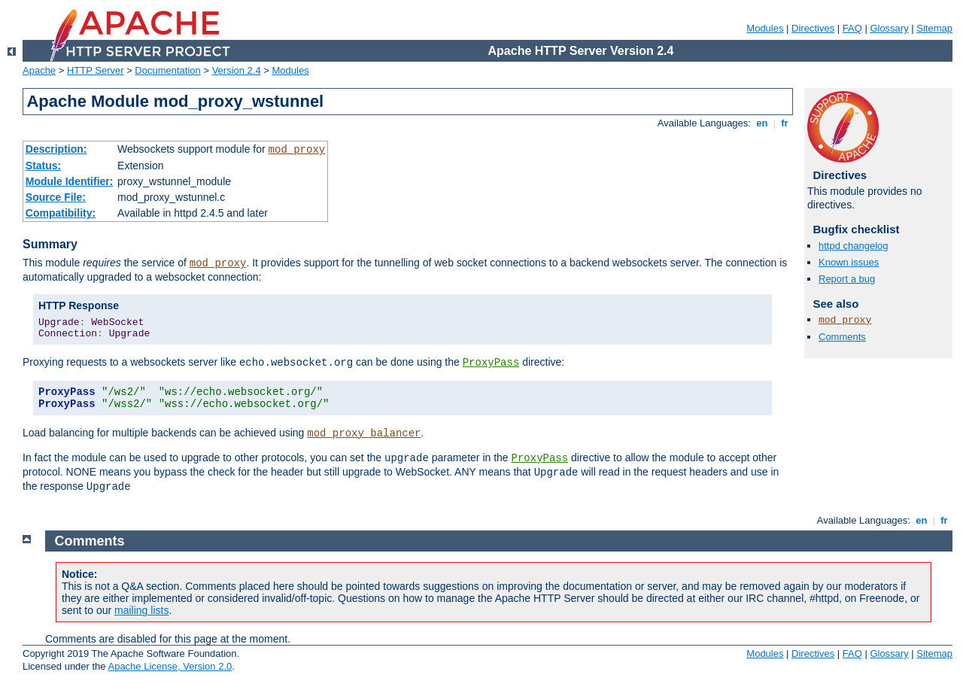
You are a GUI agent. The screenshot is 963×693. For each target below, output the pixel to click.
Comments (842, 336)
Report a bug (847, 278)
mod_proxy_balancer (364, 433)
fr (785, 123)
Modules (764, 28)
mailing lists (141, 610)
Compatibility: (61, 213)
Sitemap (934, 28)
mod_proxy (297, 150)
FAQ (852, 28)
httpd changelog (854, 245)
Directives (812, 28)
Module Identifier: (70, 181)
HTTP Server (95, 70)
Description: (56, 149)
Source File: (56, 197)
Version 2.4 (236, 70)
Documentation (167, 70)
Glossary (889, 28)
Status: (43, 166)
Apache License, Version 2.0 (170, 666)
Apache (39, 70)
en (762, 123)
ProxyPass (491, 363)
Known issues (849, 262)
